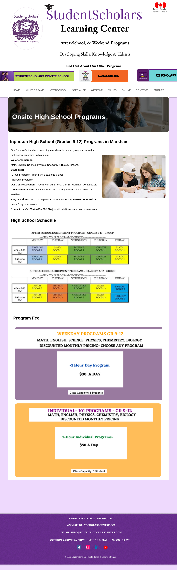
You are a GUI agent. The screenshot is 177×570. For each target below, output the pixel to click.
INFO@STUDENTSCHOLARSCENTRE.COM (96, 532)
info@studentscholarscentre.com (79, 209)
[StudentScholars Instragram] (88, 547)
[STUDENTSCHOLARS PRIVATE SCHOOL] (42, 76)
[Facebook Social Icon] (79, 547)
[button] (35, 90)
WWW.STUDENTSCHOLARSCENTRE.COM (92, 525)
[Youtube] (106, 547)
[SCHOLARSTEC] (108, 76)
